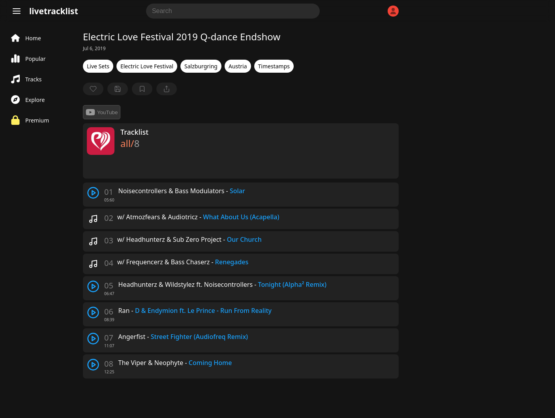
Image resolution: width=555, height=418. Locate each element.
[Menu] (16, 11)
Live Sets (98, 66)
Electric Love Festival (146, 66)
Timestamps (274, 66)
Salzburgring (201, 66)
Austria (238, 66)
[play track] (93, 192)
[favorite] (93, 89)
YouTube (102, 112)
